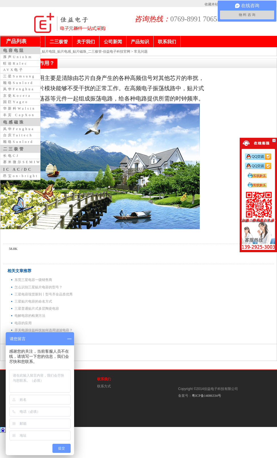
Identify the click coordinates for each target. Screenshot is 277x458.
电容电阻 (14, 50)
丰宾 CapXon (19, 115)
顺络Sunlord (18, 83)
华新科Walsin (19, 108)
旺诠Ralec (15, 63)
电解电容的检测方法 (30, 316)
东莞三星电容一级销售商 (33, 280)
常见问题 (141, 52)
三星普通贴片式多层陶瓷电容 (37, 309)
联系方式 (104, 386)
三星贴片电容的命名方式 (33, 301)
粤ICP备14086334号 (206, 396)
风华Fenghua (18, 89)
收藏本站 (211, 4)
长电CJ (11, 156)
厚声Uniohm (17, 57)
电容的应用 (23, 323)
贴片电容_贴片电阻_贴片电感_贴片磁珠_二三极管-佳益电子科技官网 (78, 52)
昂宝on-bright (20, 176)
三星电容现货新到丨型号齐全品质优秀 (44, 294)
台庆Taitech (18, 135)
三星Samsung (19, 76)
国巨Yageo (15, 102)
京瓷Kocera (17, 96)
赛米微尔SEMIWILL (27, 162)
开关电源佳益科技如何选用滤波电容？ (44, 330)
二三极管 (14, 149)
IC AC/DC (17, 169)
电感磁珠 (14, 122)
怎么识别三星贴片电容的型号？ (38, 287)
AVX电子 (13, 70)
